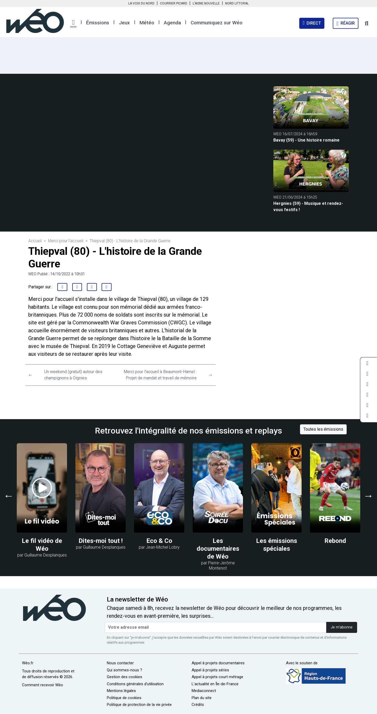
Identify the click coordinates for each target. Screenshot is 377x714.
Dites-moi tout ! (101, 540)
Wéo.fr (28, 663)
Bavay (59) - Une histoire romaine (306, 140)
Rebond (335, 540)
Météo (147, 23)
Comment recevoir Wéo (42, 685)
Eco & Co (159, 540)
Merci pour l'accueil (65, 240)
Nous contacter (120, 663)
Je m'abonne (342, 627)
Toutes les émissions (323, 429)
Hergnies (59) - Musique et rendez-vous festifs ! (308, 206)
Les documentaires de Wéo (218, 548)
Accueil (35, 240)
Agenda (172, 23)
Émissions (97, 23)
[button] (73, 24)
